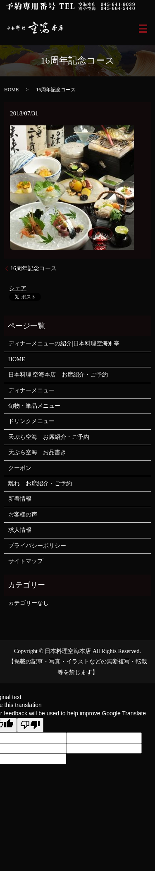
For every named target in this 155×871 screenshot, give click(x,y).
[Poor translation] (30, 725)
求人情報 (19, 530)
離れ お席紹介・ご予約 (40, 483)
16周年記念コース (33, 268)
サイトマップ (25, 561)
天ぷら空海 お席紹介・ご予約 (48, 437)
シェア (17, 288)
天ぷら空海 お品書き (37, 452)
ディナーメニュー (31, 390)
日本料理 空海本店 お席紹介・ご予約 (58, 375)
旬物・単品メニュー (34, 406)
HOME (11, 90)
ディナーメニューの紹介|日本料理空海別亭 (63, 343)
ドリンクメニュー (31, 421)
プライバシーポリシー (37, 546)
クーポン (19, 468)
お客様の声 (22, 514)
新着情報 (19, 499)
